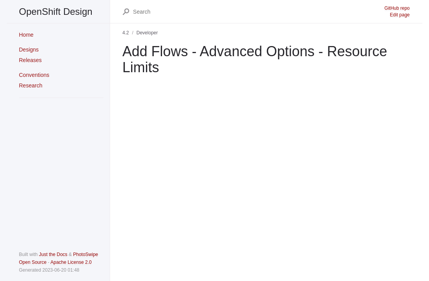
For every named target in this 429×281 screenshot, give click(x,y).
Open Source (33, 262)
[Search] (258, 11)
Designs (29, 49)
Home (26, 35)
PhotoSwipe (85, 254)
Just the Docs (53, 254)
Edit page (400, 15)
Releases (30, 60)
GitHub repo (397, 8)
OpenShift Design (56, 11)
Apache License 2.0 (70, 262)
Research (31, 85)
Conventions (34, 75)
